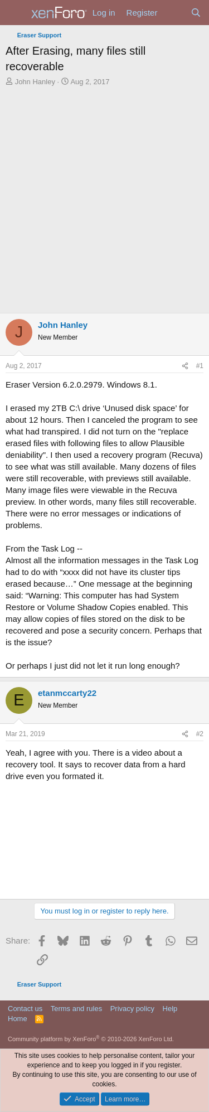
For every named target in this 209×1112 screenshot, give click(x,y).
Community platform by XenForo (91, 1039)
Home (17, 1018)
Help (170, 1008)
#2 (199, 734)
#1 (199, 366)
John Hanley (35, 82)
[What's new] (173, 12)
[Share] (185, 366)
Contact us (25, 1008)
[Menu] (15, 13)
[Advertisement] (104, 197)
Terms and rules (76, 1008)
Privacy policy (132, 1008)
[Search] (196, 12)
